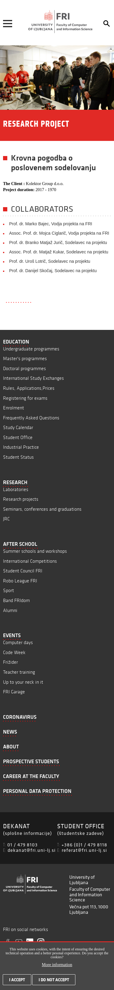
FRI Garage (14, 692)
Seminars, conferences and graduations (42, 509)
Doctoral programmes (24, 368)
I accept (17, 982)
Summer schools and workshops (35, 551)
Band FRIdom (16, 600)
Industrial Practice (21, 447)
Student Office (18, 437)
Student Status (18, 457)
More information (57, 966)
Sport (8, 590)
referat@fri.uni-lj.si (84, 850)
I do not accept (54, 982)
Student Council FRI (22, 571)
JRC (6, 519)
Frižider (10, 662)
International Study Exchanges (33, 378)
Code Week (14, 652)
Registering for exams (25, 398)
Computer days (18, 642)
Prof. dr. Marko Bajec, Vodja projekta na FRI (50, 223)
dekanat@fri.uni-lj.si (32, 850)
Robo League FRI (20, 581)
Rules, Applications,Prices (28, 388)
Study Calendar (18, 427)
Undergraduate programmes (31, 349)
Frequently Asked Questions (31, 418)
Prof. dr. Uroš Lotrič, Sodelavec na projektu (49, 261)
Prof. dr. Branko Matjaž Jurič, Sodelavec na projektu (58, 242)
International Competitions (30, 561)
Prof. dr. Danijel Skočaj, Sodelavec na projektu (53, 270)
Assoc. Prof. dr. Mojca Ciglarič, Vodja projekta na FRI (59, 233)
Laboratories (15, 489)
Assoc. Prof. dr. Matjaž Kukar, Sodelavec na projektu (58, 251)
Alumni (10, 610)
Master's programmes (25, 358)
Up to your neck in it (23, 682)
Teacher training (19, 672)
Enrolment (13, 408)
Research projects (20, 499)
